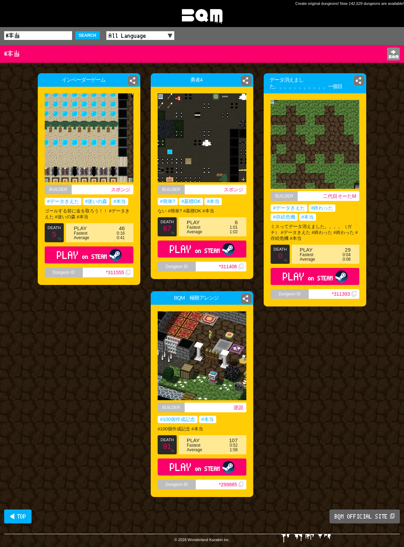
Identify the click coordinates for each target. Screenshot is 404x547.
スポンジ (122, 189)
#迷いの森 (96, 201)
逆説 (238, 407)
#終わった (322, 208)
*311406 (231, 266)
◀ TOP (17, 516)
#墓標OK (191, 201)
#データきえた (63, 201)
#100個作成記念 (177, 419)
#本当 (119, 201)
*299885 (231, 484)
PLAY (89, 255)
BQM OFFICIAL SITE (365, 516)
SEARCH (87, 35)
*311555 (118, 272)
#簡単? (167, 201)
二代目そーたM (339, 196)
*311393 (344, 294)
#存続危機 (284, 217)
